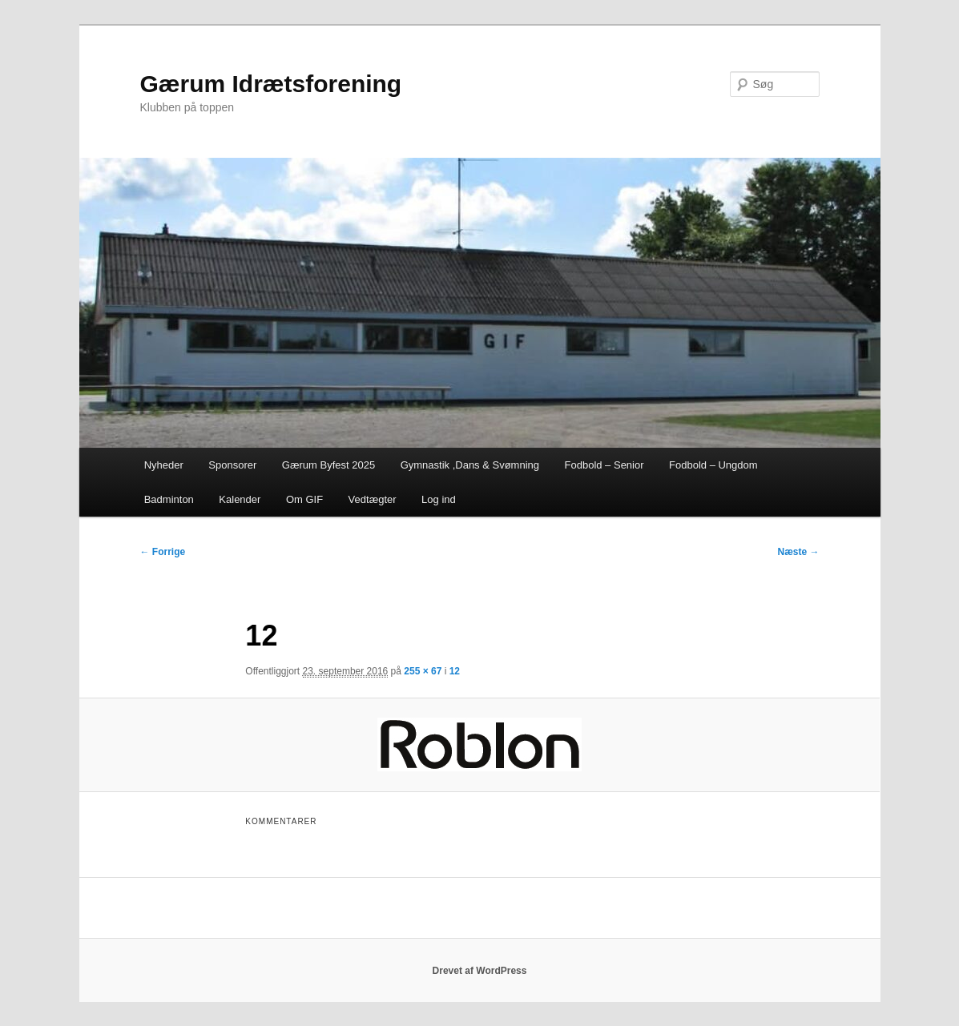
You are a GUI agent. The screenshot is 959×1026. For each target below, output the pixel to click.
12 (454, 671)
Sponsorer (232, 465)
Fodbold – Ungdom (713, 465)
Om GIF (304, 499)
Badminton (169, 499)
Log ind (438, 499)
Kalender (239, 499)
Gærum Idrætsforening (271, 83)
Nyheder (163, 465)
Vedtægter (373, 499)
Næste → (798, 551)
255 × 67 (422, 671)
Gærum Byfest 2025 (328, 465)
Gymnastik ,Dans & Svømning (470, 465)
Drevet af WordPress (480, 970)
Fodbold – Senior (604, 465)
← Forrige (163, 551)
